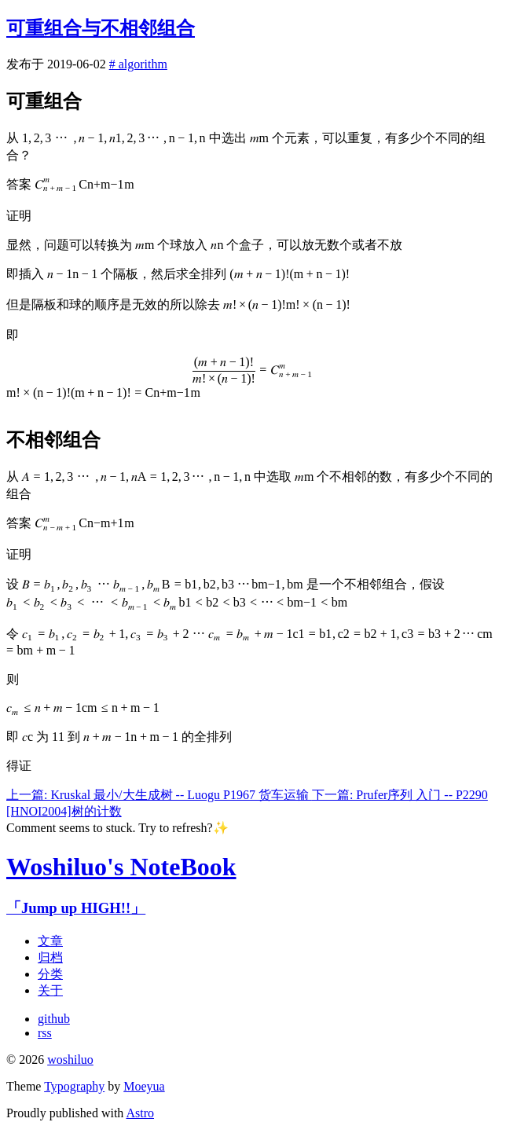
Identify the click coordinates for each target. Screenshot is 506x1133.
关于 (50, 990)
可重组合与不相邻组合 (100, 28)
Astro (140, 1113)
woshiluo (70, 1059)
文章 (50, 941)
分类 (50, 974)
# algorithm (138, 64)
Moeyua (143, 1086)
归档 (50, 957)
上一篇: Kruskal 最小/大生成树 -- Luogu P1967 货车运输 (159, 794)
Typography (74, 1086)
